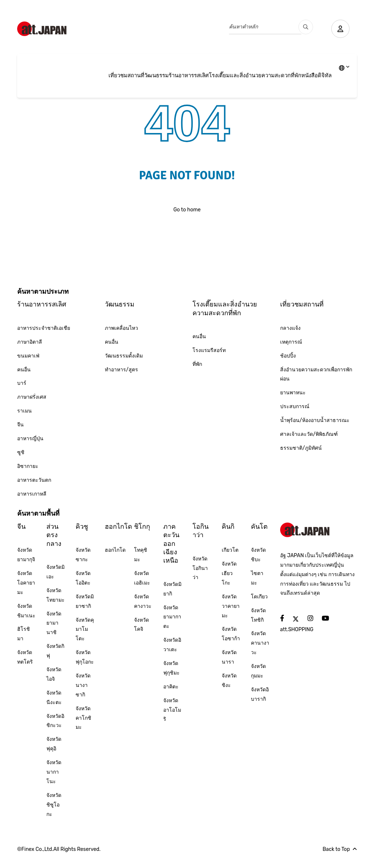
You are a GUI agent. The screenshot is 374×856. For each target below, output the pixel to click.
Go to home (187, 210)
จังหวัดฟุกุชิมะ (171, 668)
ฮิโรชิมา (23, 634)
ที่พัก (197, 364)
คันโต (259, 527)
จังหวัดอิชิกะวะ (55, 721)
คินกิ (228, 527)
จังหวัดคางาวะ (143, 601)
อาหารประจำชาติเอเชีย (43, 328)
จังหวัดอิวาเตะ (172, 645)
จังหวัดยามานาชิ (53, 623)
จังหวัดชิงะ (229, 680)
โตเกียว (259, 597)
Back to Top (340, 849)
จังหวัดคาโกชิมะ (83, 718)
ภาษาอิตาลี (29, 342)
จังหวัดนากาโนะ (53, 772)
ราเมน (24, 411)
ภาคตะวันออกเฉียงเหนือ (171, 544)
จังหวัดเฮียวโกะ (229, 573)
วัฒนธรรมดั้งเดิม (124, 356)
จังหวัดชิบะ (258, 555)
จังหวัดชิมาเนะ (26, 611)
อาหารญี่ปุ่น (30, 438)
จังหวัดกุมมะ (258, 671)
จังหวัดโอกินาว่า (200, 568)
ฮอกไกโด (118, 527)
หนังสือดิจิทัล (316, 75)
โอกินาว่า (200, 531)
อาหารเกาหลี (31, 494)
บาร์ (21, 383)
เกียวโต (230, 550)
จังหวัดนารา (229, 657)
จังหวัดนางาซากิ (83, 685)
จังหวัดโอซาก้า (231, 634)
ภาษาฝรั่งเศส (31, 397)
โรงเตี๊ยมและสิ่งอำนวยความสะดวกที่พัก (255, 75)
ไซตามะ (257, 578)
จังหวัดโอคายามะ (26, 582)
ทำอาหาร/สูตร (121, 370)
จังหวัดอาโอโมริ (172, 710)
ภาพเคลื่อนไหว (121, 328)
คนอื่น (24, 370)
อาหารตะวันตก (34, 480)
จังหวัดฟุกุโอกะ (85, 657)
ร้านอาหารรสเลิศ (189, 75)
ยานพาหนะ (293, 393)
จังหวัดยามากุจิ (26, 555)
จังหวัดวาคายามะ (231, 606)
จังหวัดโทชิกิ (258, 615)
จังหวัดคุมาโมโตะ (85, 629)
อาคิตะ (171, 687)
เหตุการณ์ (291, 342)
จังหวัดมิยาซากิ (85, 601)
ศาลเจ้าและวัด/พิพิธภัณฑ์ (309, 434)
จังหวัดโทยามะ (55, 595)
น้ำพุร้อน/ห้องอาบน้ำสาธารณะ (315, 420)
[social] (282, 619)
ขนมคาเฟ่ (28, 356)
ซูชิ (20, 452)
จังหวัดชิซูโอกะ (53, 804)
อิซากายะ (27, 466)
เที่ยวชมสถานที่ (126, 75)
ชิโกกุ (142, 527)
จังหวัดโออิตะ (83, 578)
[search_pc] (305, 27)
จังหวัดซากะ (83, 555)
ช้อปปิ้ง (288, 356)
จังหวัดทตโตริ (25, 657)
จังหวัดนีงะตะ (54, 697)
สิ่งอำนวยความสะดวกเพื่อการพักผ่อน (316, 374)
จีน (20, 425)
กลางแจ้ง (290, 328)
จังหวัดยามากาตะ (172, 617)
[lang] (344, 68)
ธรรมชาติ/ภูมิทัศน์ (301, 448)
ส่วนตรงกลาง (53, 535)
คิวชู (82, 527)
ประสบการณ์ (294, 406)
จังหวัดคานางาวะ (260, 643)
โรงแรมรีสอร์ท (209, 350)
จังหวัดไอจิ (53, 674)
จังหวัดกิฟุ (55, 651)
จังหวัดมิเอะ (55, 572)
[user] (340, 29)
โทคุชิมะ (140, 555)
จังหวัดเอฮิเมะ (142, 578)
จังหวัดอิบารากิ (260, 694)
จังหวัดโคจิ (141, 625)
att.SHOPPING (296, 629)
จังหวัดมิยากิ (172, 589)
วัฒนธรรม (156, 75)
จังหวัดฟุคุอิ (53, 744)
